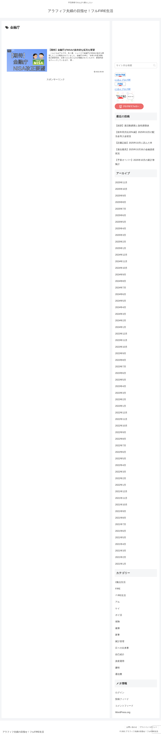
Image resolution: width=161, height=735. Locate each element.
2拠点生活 (120, 582)
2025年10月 (121, 189)
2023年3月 (120, 393)
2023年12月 (121, 333)
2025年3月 (120, 235)
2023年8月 (120, 360)
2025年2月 (120, 241)
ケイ (117, 608)
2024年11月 (121, 261)
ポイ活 (118, 615)
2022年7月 (120, 445)
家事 (117, 634)
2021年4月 (120, 544)
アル (117, 602)
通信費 (118, 674)
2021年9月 (120, 511)
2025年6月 (120, 215)
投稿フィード (122, 699)
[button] (154, 65)
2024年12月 (121, 254)
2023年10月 (121, 347)
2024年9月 (120, 274)
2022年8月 (120, 439)
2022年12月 (121, 412)
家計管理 (119, 641)
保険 (117, 621)
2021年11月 (121, 498)
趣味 (117, 667)
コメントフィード (124, 706)
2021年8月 (120, 518)
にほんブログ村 (123, 80)
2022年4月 (120, 465)
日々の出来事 (122, 648)
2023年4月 (120, 386)
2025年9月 (120, 195)
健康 (117, 628)
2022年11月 (121, 419)
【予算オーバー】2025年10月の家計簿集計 (134, 162)
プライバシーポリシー (148, 727)
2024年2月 (120, 320)
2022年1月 (120, 485)
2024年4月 (120, 307)
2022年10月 (121, 425)
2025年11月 (121, 182)
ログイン (119, 692)
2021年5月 (120, 537)
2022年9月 (120, 432)
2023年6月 (120, 373)
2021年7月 (120, 524)
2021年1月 (120, 564)
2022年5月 (120, 458)
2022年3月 (120, 471)
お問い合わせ (131, 727)
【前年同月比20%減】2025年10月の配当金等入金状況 (134, 134)
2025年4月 (120, 228)
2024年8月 (120, 281)
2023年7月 (120, 366)
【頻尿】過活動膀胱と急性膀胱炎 (132, 125)
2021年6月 (120, 531)
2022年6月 (120, 452)
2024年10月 (121, 268)
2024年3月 (120, 314)
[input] (136, 65)
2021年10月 (121, 504)
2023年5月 (120, 379)
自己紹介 (119, 654)
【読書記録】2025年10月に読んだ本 (133, 143)
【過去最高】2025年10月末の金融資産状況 (134, 151)
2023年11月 (121, 340)
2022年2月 (120, 478)
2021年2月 (120, 557)
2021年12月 (121, 491)
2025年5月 (120, 222)
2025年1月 (120, 248)
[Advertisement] (55, 37)
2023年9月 (120, 353)
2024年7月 (120, 287)
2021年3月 (120, 550)
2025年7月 (120, 209)
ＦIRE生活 (120, 595)
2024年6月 (120, 294)
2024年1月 (120, 327)
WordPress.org (122, 712)
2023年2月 (120, 399)
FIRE (117, 588)
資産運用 (119, 661)
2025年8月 (120, 202)
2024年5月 (120, 301)
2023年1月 (120, 406)
